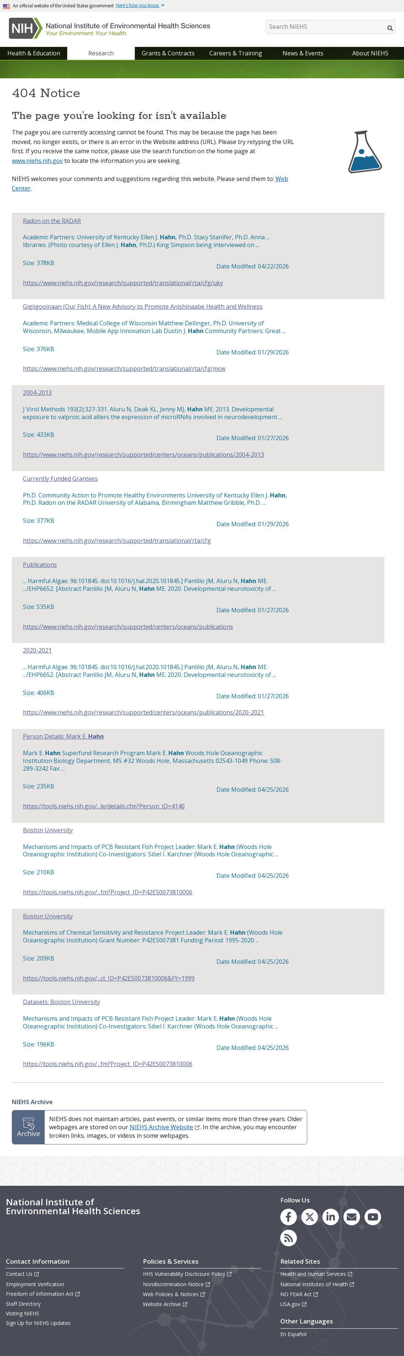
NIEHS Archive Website (165, 1127)
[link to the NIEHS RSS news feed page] (288, 1238)
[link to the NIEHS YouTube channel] (372, 1217)
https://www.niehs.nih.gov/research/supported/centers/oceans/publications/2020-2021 (143, 712)
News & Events (303, 53)
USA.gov (293, 1304)
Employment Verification (35, 1284)
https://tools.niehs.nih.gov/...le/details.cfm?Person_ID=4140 (104, 806)
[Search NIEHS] (330, 27)
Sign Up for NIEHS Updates (38, 1322)
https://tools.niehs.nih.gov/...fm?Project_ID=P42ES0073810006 (107, 892)
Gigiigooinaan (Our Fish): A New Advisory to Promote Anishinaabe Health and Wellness (143, 307)
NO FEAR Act (299, 1294)
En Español (293, 1334)
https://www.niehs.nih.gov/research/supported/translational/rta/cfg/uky (123, 283)
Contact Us (23, 1273)
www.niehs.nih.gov (37, 161)
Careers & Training (235, 53)
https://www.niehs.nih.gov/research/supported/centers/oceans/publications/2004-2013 (143, 455)
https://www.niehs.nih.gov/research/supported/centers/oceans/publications (128, 627)
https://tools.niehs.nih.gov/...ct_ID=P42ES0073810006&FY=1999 (109, 978)
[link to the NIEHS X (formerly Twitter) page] (309, 1217)
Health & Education (33, 53)
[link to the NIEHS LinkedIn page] (330, 1217)
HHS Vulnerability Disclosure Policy (187, 1273)
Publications (40, 565)
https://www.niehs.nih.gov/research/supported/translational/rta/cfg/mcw (124, 369)
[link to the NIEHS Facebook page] (288, 1217)
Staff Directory (23, 1303)
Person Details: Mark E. (63, 736)
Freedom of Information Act (43, 1293)
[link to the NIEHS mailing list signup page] (351, 1217)
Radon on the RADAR (52, 221)
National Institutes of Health (317, 1284)
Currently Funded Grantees (60, 479)
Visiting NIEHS (22, 1313)
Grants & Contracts (168, 53)
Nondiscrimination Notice (177, 1284)
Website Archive (165, 1304)
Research (101, 53)
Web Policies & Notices (174, 1294)
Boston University (48, 830)
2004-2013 (37, 393)
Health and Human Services (316, 1273)
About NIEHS (370, 53)
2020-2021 (37, 650)
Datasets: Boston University (61, 1002)
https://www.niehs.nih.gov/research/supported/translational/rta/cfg (117, 541)
